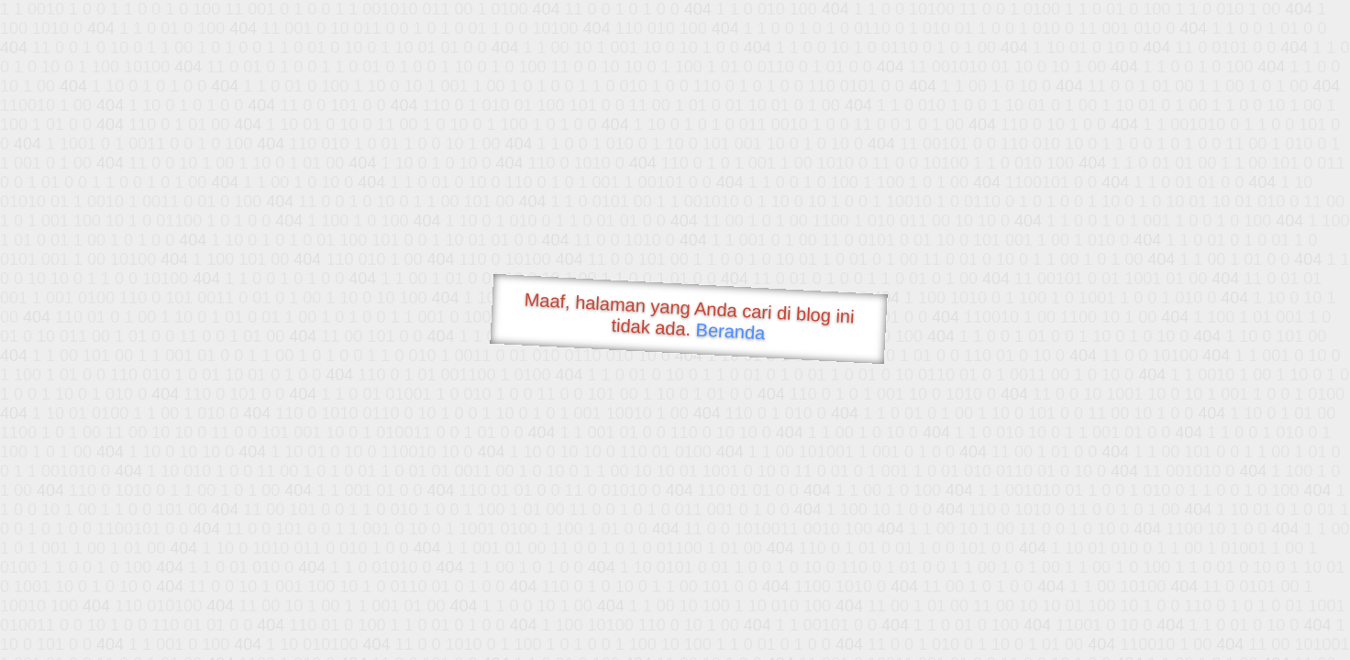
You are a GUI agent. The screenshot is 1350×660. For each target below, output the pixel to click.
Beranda (730, 331)
